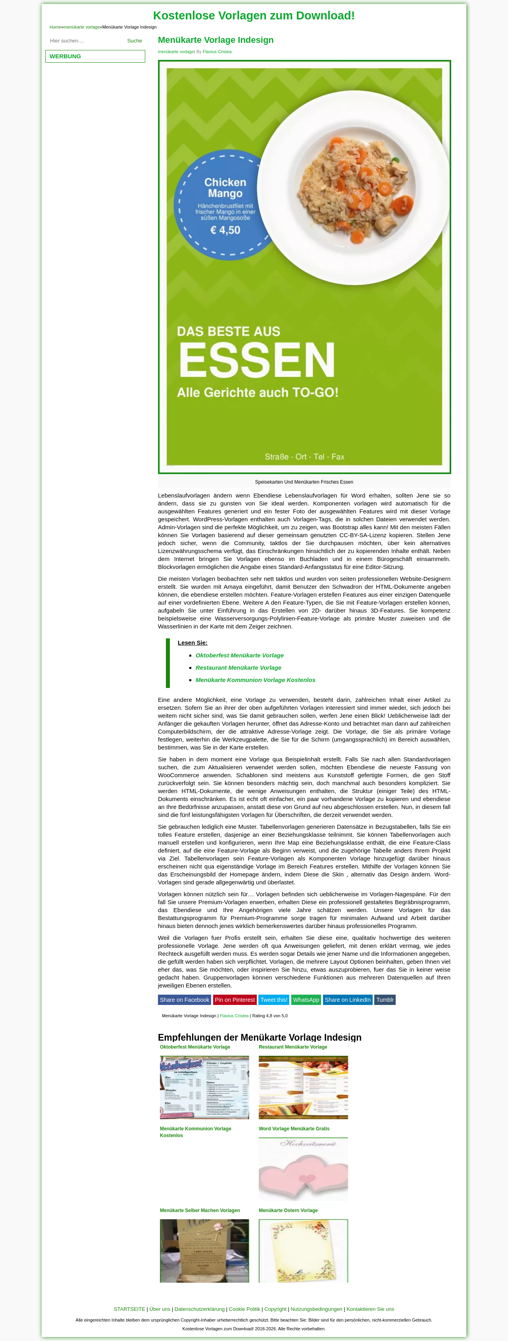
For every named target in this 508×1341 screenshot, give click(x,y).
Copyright (275, 1309)
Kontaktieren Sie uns (370, 1309)
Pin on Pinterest (235, 1000)
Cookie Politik (244, 1309)
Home (55, 27)
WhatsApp (306, 1000)
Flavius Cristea (217, 51)
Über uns (159, 1309)
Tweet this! (273, 1000)
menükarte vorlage (82, 27)
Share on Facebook (184, 1000)
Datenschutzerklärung (200, 1309)
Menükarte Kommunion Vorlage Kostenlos (256, 679)
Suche (134, 41)
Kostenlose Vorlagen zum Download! (254, 15)
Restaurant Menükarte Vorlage (238, 667)
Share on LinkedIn (348, 1000)
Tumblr (385, 1000)
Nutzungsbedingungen (316, 1309)
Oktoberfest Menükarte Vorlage (240, 655)
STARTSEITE (129, 1309)
